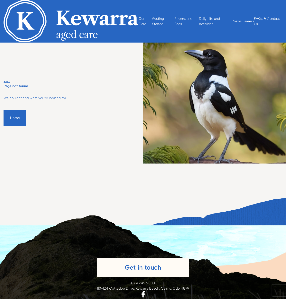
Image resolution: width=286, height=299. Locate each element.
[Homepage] (71, 21)
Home (15, 118)
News (237, 21)
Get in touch (143, 267)
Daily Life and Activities (209, 21)
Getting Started (158, 21)
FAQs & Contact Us (267, 21)
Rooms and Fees (183, 21)
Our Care (142, 21)
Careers (248, 21)
